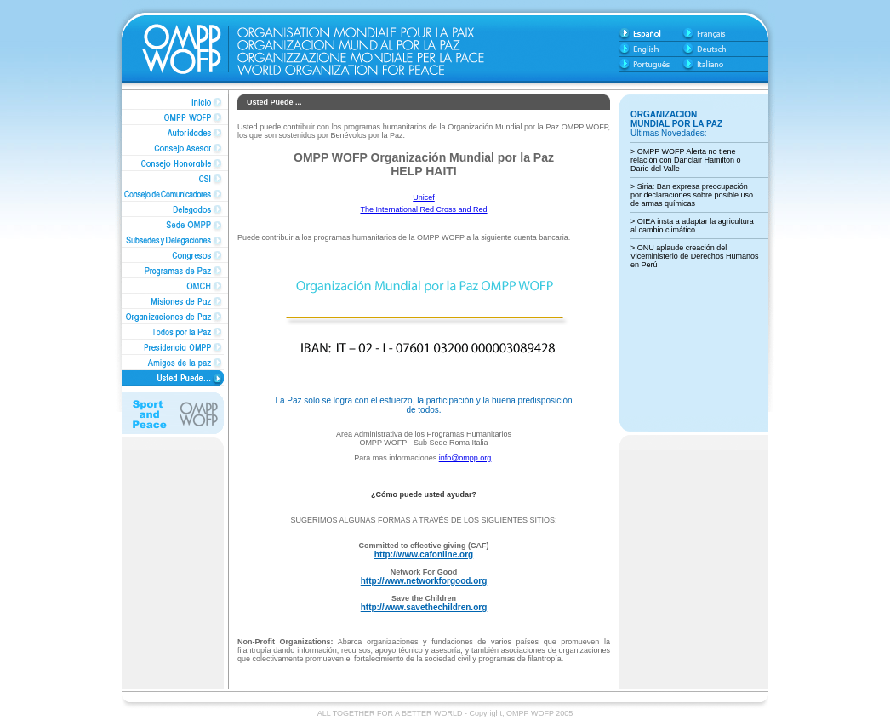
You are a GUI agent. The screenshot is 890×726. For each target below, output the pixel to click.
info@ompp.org (465, 458)
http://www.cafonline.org (423, 554)
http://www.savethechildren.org (424, 607)
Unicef (424, 197)
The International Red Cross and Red (423, 209)
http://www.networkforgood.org (424, 581)
